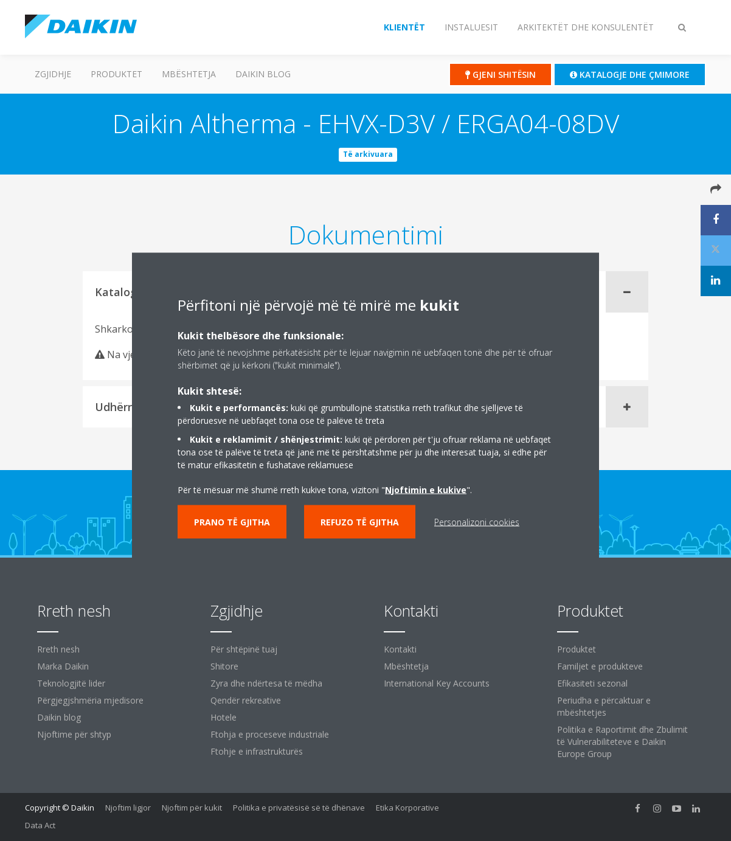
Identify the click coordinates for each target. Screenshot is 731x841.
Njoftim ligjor (128, 807)
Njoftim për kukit (192, 807)
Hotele (223, 717)
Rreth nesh (58, 649)
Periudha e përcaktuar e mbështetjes (604, 706)
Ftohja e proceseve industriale (269, 734)
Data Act (40, 825)
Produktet (116, 74)
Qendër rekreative (245, 700)
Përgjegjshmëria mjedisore (90, 700)
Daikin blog (263, 74)
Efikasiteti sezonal (592, 683)
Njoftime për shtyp (74, 734)
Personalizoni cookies (476, 521)
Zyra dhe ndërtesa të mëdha (266, 683)
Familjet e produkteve (600, 666)
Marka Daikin (63, 666)
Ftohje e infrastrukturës (256, 751)
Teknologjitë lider (71, 683)
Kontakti (400, 649)
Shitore (224, 666)
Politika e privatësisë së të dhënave (299, 807)
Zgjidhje (53, 74)
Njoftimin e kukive (425, 489)
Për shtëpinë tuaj (243, 649)
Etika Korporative (407, 807)
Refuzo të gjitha (359, 521)
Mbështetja (189, 74)
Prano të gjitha (232, 521)
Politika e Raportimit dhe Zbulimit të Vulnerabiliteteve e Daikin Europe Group (622, 742)
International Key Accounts (437, 683)
